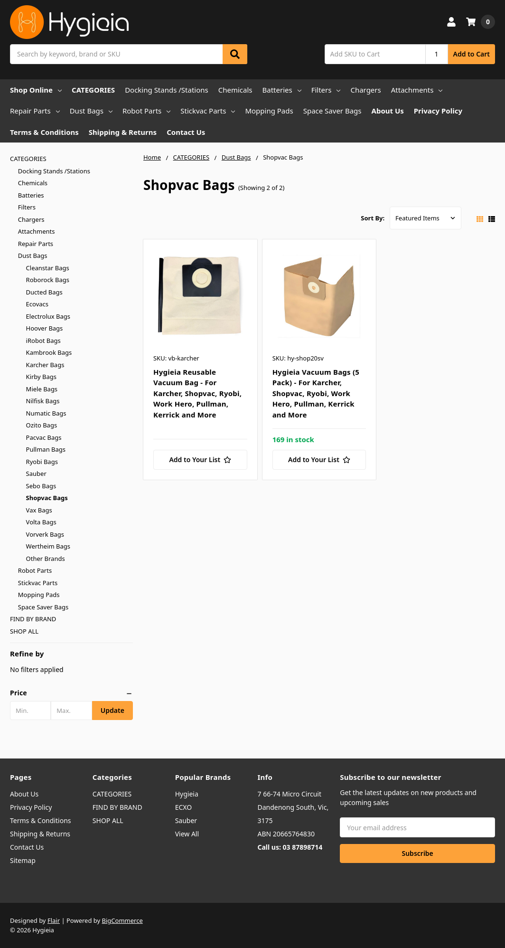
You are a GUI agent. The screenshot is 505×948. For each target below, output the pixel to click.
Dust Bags (91, 110)
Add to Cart (471, 53)
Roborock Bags (47, 279)
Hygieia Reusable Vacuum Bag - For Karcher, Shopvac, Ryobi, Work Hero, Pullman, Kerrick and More (197, 393)
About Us (388, 110)
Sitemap (23, 860)
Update (112, 710)
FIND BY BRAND (33, 619)
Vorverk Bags (45, 534)
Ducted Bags (44, 292)
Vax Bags (39, 510)
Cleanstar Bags (47, 268)
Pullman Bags (45, 449)
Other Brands (45, 558)
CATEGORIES (93, 90)
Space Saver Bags (332, 110)
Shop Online (36, 90)
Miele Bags (42, 389)
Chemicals (235, 90)
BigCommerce (122, 920)
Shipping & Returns (123, 132)
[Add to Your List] (200, 460)
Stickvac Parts (207, 110)
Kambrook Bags (49, 352)
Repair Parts (35, 110)
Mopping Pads (269, 110)
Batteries (281, 90)
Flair (53, 920)
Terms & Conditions (44, 132)
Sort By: (372, 218)
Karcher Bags (45, 364)
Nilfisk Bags (43, 401)
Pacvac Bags (44, 437)
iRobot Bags (43, 340)
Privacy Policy (438, 110)
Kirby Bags (41, 376)
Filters (326, 90)
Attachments (417, 90)
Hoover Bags (44, 328)
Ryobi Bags (42, 461)
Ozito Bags (41, 425)
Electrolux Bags (48, 316)
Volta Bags (41, 522)
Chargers (365, 90)
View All (187, 833)
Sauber (36, 473)
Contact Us (186, 132)
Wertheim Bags (48, 546)
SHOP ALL (24, 631)
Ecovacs (37, 304)
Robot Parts (146, 110)
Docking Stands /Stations (166, 90)
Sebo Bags (41, 486)
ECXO (183, 807)
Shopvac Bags (47, 497)
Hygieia (186, 793)
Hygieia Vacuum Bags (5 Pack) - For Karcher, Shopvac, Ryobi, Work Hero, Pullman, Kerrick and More (316, 393)
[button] (71, 693)
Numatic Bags (46, 413)
